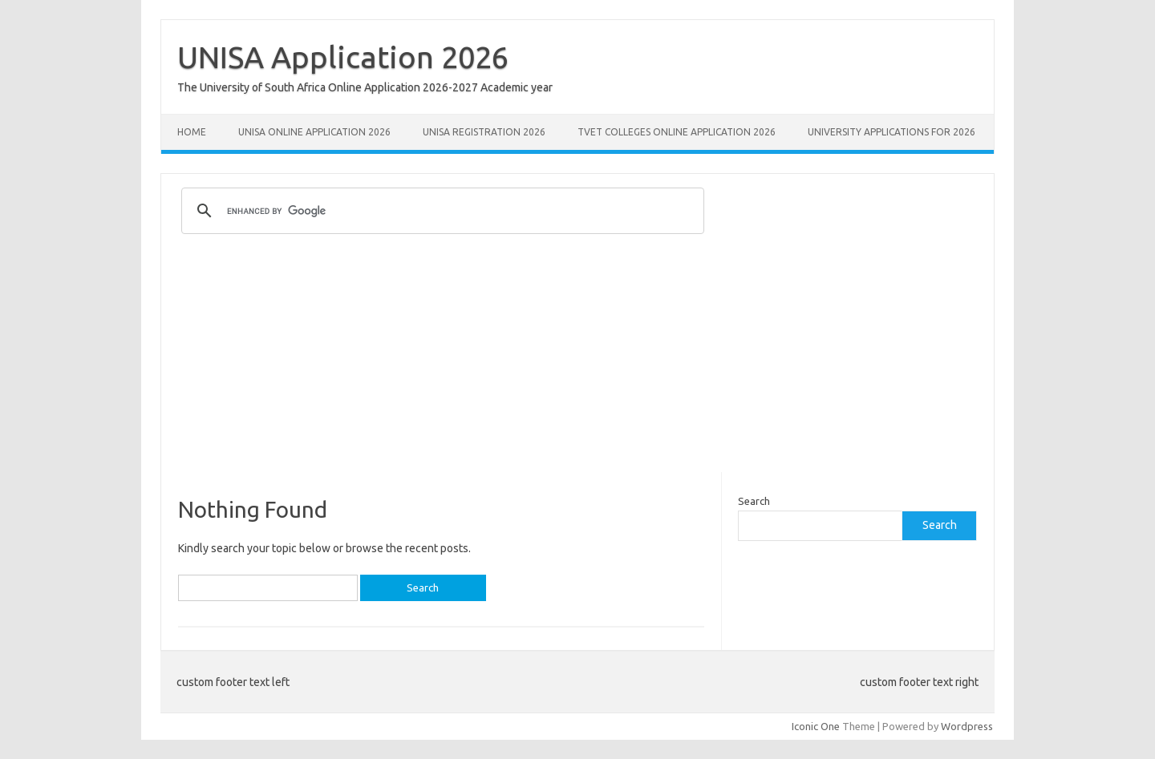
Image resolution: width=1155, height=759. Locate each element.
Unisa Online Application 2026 (314, 132)
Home (191, 132)
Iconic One (816, 726)
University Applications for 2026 (891, 132)
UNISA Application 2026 (343, 57)
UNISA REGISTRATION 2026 (484, 132)
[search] (440, 210)
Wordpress (967, 726)
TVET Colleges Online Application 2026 (677, 132)
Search (754, 501)
